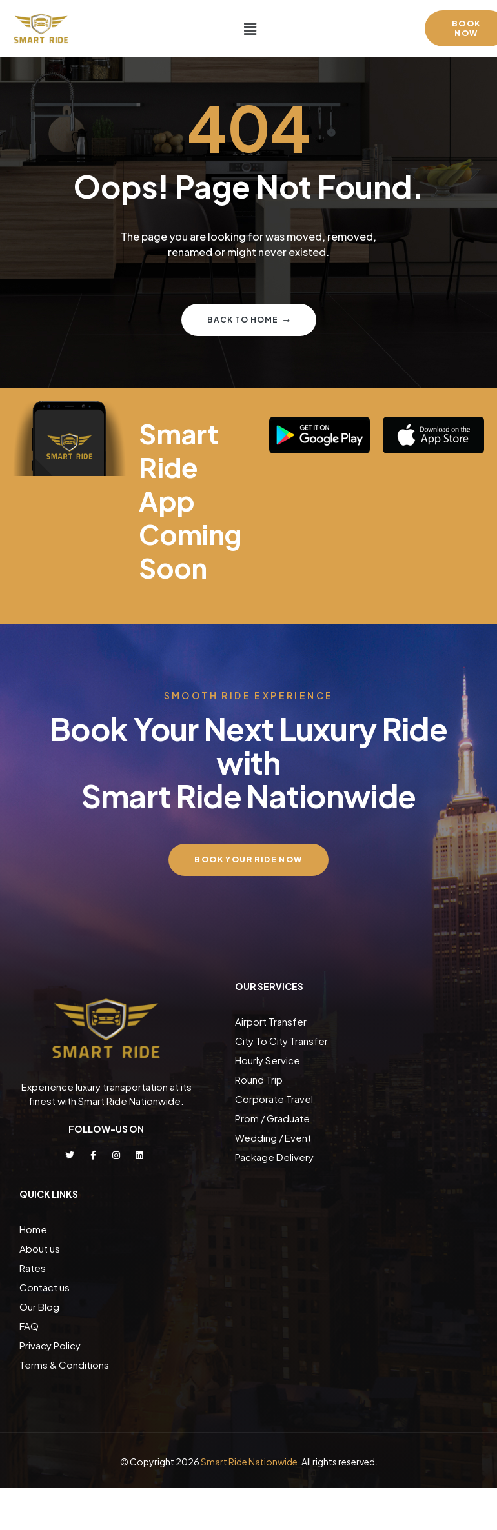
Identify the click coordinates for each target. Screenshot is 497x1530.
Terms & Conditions (64, 1364)
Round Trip (259, 1079)
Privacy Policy (50, 1345)
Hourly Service (267, 1060)
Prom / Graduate (272, 1118)
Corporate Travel (274, 1099)
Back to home (248, 319)
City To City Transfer (281, 1041)
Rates (32, 1268)
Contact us (44, 1287)
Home (33, 1229)
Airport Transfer (271, 1021)
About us (39, 1248)
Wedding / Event (273, 1137)
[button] (250, 28)
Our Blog (39, 1306)
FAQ (29, 1326)
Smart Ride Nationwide (249, 1461)
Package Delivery (274, 1157)
